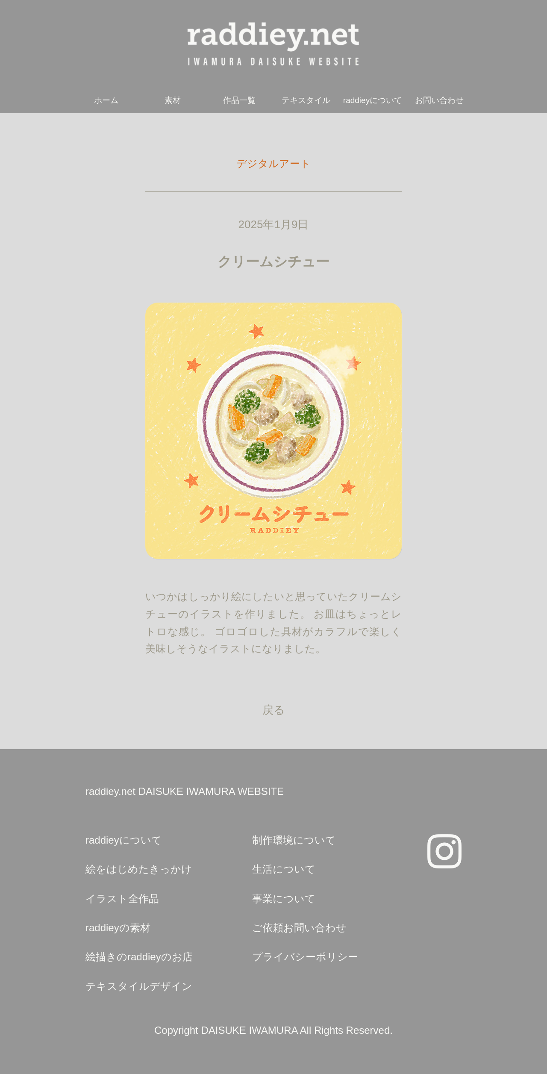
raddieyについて (372, 100)
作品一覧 (239, 100)
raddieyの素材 (117, 927)
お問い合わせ (439, 100)
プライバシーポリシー (305, 956)
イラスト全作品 (122, 898)
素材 (173, 100)
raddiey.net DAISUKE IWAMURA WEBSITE (184, 791)
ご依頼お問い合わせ (299, 927)
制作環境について (294, 840)
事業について (283, 898)
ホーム (106, 100)
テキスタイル (306, 100)
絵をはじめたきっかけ (138, 869)
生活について (283, 869)
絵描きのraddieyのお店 (139, 956)
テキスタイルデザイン (138, 986)
